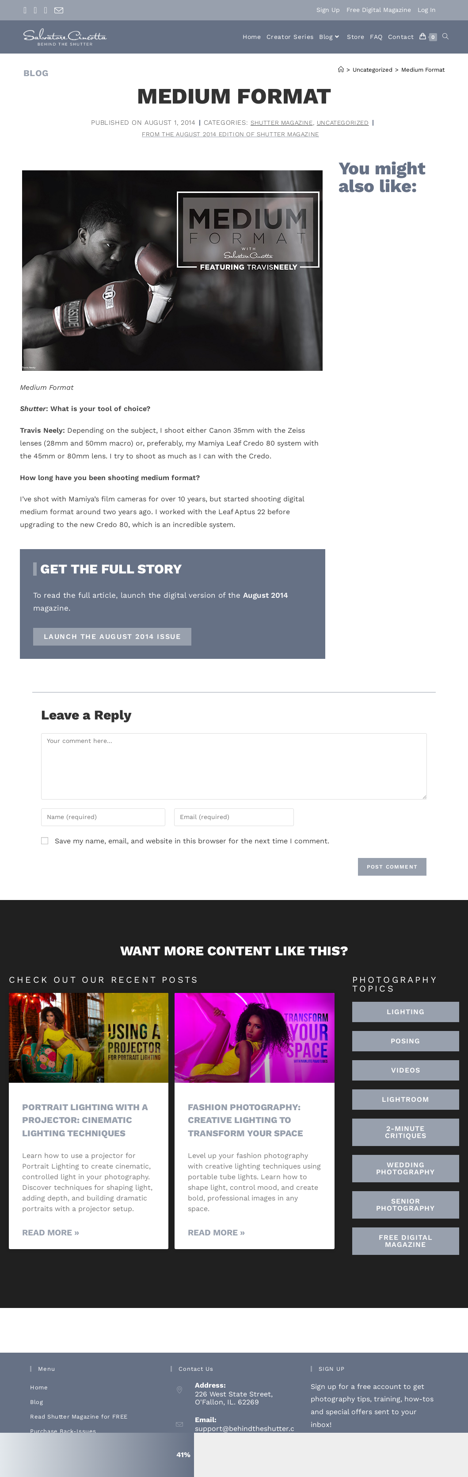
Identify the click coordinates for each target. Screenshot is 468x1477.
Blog (36, 1403)
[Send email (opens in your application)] (59, 10)
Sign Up (328, 9)
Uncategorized (346, 123)
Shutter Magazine (278, 123)
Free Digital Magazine (378, 9)
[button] (405, 1101)
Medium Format (423, 69)
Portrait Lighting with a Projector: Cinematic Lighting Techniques (88, 1120)
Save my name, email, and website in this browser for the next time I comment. (192, 842)
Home (39, 1388)
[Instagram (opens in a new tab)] (35, 10)
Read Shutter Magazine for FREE (79, 1417)
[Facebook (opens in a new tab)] (26, 10)
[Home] (341, 69)
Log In (427, 9)
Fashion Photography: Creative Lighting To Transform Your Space (248, 1120)
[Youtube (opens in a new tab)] (46, 10)
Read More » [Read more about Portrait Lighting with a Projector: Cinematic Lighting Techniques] (50, 1233)
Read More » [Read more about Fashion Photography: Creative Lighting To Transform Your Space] (216, 1233)
